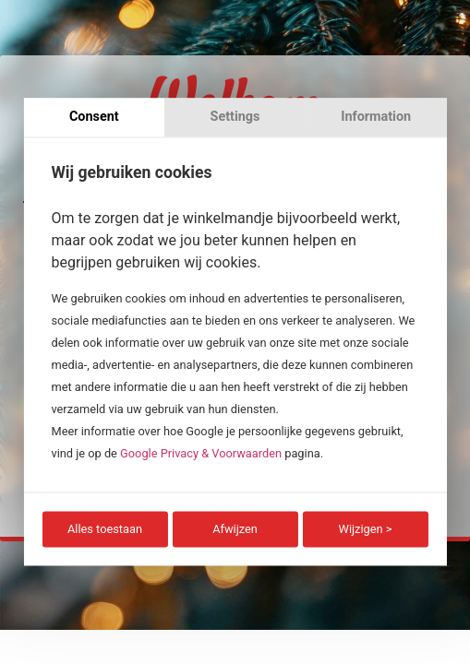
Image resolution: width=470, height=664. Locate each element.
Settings (235, 117)
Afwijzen (235, 529)
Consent (94, 117)
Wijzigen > (365, 529)
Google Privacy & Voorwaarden (201, 453)
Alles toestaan (104, 529)
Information (376, 117)
